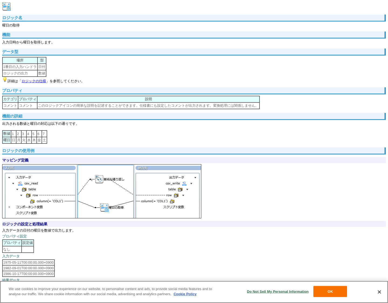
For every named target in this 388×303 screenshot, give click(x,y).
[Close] (379, 293)
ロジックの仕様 (34, 81)
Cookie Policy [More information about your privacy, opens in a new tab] (185, 295)
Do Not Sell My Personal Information (278, 292)
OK (330, 292)
